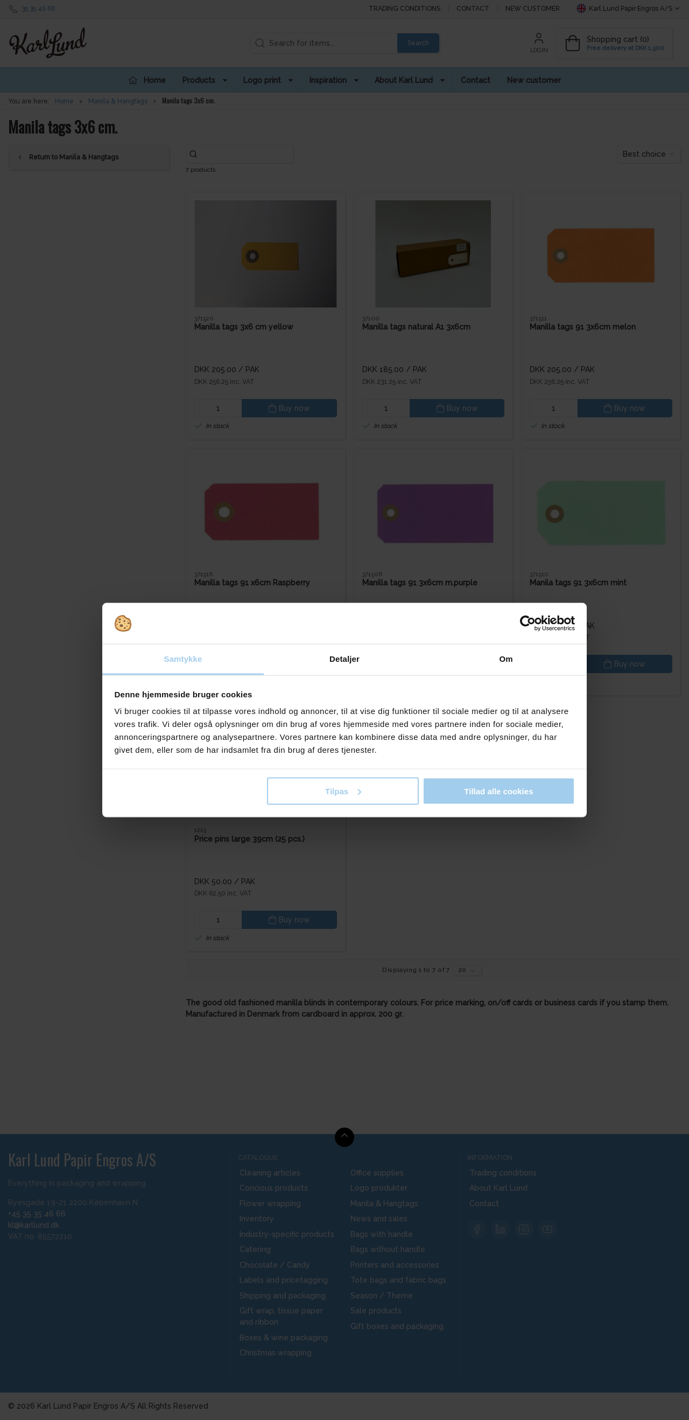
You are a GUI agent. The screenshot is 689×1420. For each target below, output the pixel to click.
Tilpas (343, 790)
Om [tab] (505, 658)
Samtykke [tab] (183, 658)
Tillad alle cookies (498, 790)
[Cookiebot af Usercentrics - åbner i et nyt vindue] (528, 623)
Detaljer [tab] (344, 658)
